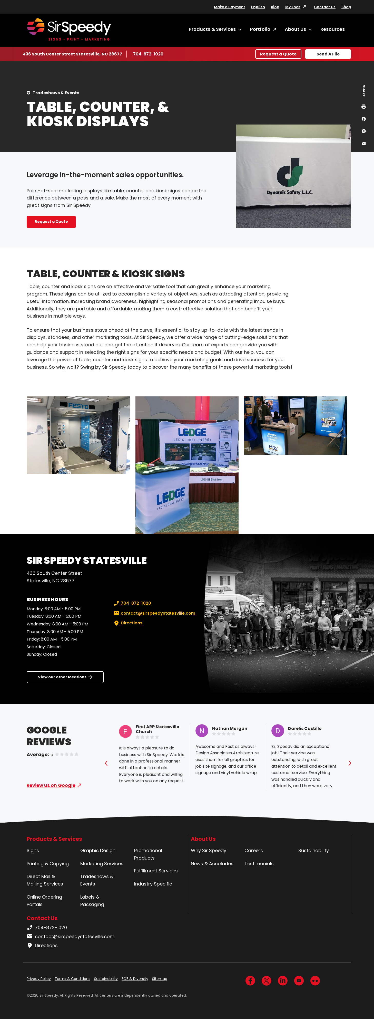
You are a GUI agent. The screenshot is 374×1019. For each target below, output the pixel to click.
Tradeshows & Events (56, 93)
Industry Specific (153, 884)
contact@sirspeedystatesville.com (154, 613)
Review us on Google (51, 785)
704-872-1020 (148, 54)
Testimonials (259, 863)
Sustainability (313, 850)
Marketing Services (101, 863)
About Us (295, 29)
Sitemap (159, 978)
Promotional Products (148, 854)
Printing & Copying (48, 863)
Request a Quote (278, 54)
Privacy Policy (39, 978)
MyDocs (292, 6)
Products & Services (212, 29)
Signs (33, 850)
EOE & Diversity (135, 978)
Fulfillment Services (156, 871)
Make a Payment (229, 6)
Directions (127, 623)
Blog (275, 6)
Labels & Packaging (92, 901)
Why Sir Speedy (208, 850)
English (258, 6)
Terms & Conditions (72, 978)
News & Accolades (212, 863)
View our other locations (62, 677)
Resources (332, 29)
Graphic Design (97, 850)
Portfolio (260, 29)
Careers (253, 850)
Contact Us (325, 6)
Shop (346, 6)
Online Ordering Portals (44, 901)
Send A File (328, 54)
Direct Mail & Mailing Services (45, 880)
